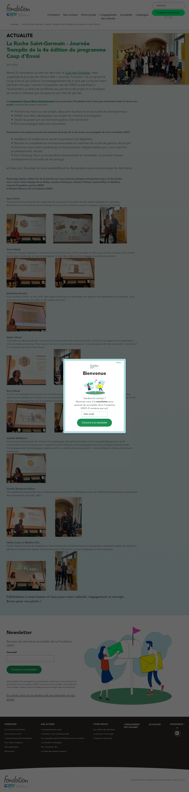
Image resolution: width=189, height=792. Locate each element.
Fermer (118, 362)
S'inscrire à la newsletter (94, 422)
